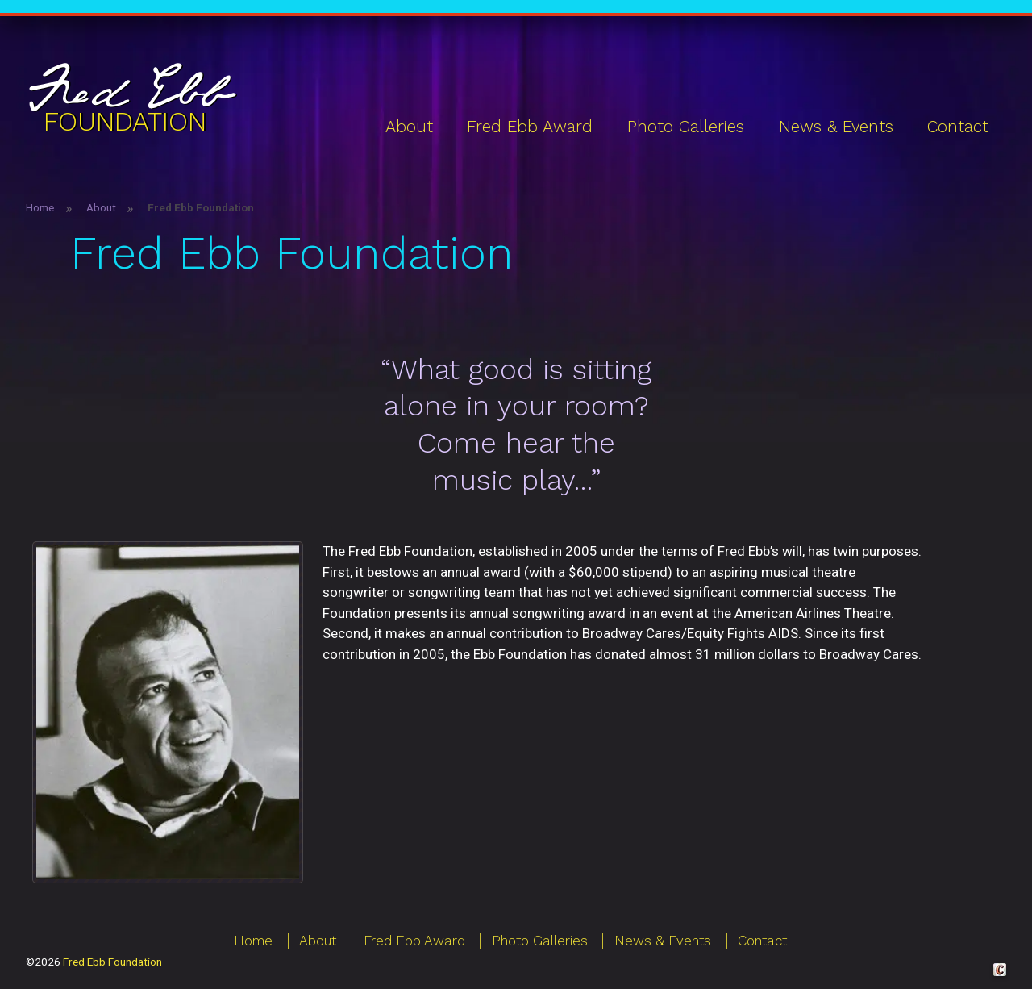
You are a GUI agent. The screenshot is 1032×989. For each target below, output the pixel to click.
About (409, 126)
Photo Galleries (685, 126)
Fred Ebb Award (530, 126)
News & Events (836, 126)
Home (40, 207)
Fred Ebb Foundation (112, 961)
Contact (957, 126)
